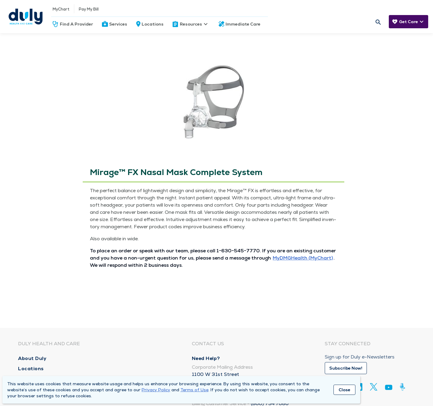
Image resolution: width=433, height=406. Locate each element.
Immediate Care (243, 24)
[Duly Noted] (403, 387)
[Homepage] (25, 16)
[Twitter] (373, 387)
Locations (153, 24)
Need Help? (206, 358)
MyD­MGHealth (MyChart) (303, 258)
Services (118, 24)
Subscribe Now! (345, 368)
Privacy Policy (156, 389)
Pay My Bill (89, 9)
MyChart (61, 9)
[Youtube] (388, 388)
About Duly (32, 358)
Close (344, 389)
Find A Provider (76, 24)
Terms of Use (194, 389)
